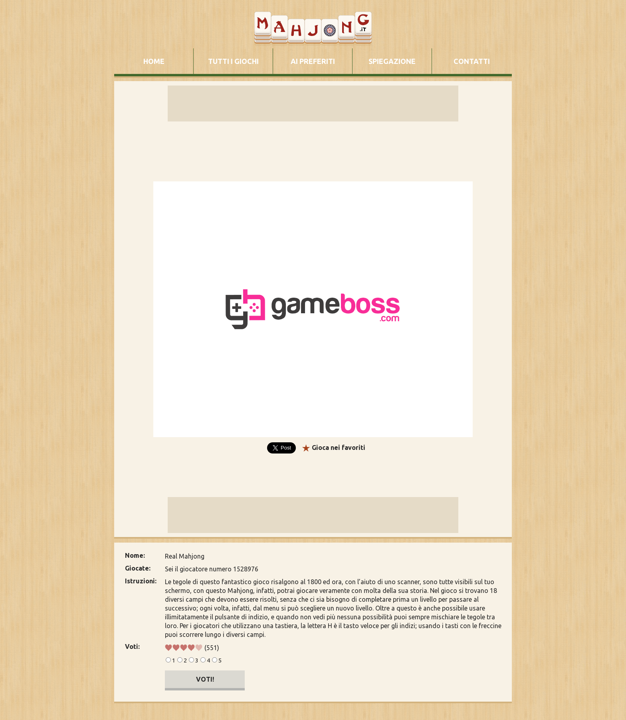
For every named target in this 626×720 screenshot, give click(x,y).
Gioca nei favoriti (338, 447)
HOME (153, 61)
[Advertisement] (61, 301)
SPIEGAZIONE (392, 61)
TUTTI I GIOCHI (233, 61)
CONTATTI (472, 61)
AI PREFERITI (313, 61)
